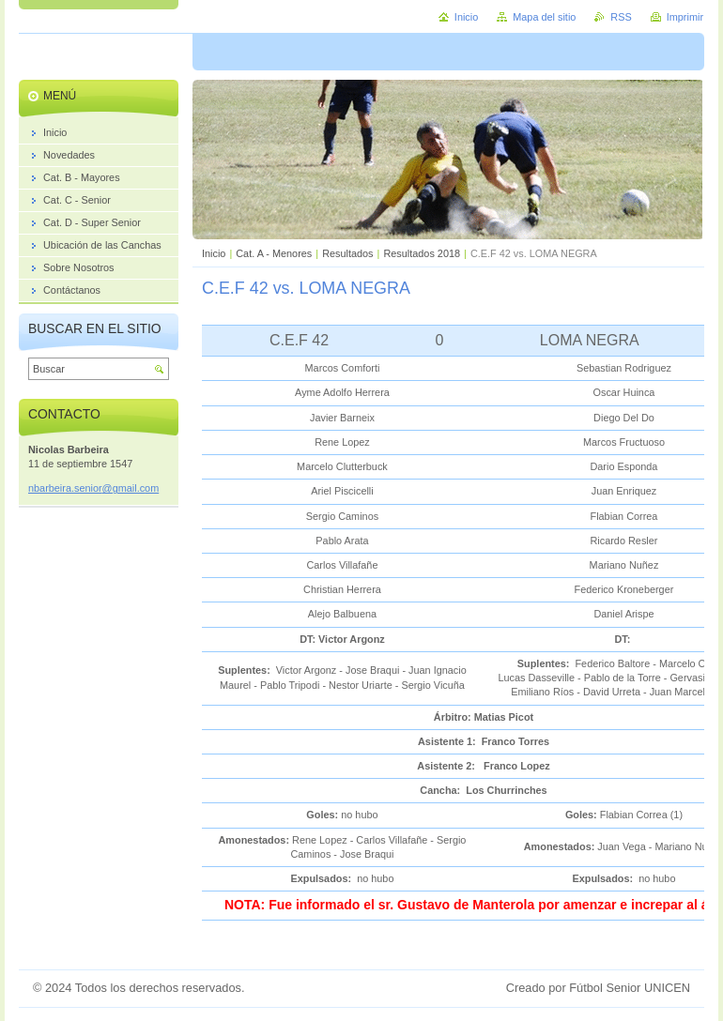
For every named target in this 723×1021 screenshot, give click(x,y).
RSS (620, 17)
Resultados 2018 (421, 253)
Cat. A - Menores (274, 253)
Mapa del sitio (544, 17)
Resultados (347, 253)
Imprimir (685, 17)
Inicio (213, 253)
